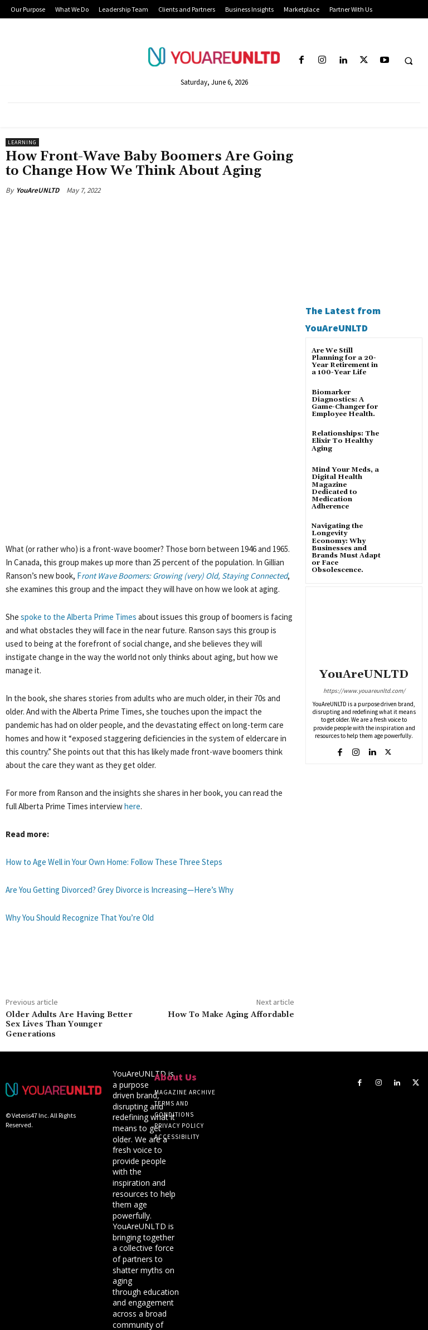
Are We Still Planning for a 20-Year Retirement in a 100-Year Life (345, 361)
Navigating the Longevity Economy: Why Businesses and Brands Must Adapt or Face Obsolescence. (346, 548)
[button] (408, 61)
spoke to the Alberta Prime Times (79, 534)
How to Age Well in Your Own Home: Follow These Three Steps (114, 779)
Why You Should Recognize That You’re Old (80, 835)
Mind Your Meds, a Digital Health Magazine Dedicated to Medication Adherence (345, 488)
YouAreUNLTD (37, 190)
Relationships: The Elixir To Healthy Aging (345, 440)
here (132, 723)
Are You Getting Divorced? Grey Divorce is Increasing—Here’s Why (120, 807)
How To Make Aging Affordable (231, 932)
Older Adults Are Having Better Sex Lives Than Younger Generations (69, 942)
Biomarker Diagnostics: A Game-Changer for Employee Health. (345, 403)
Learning (22, 142)
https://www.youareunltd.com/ (364, 691)
